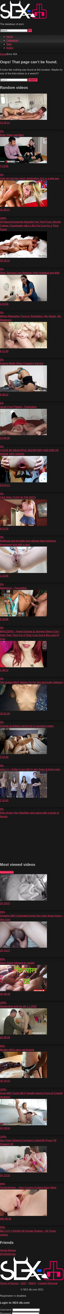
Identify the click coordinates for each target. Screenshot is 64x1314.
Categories (12, 40)
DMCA (32, 1283)
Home (9, 36)
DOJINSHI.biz (8, 1254)
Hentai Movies (8, 1250)
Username (6, 1309)
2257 (23, 1283)
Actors (9, 48)
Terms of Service (9, 1283)
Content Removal (48, 1283)
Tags (9, 44)
